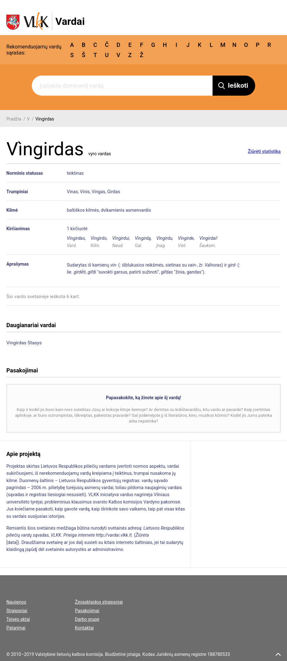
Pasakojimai (87, 610)
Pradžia (13, 118)
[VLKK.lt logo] (45, 21)
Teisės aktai (18, 619)
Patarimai (15, 627)
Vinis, (85, 191)
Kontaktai (84, 627)
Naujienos (16, 602)
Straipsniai (16, 610)
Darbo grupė (87, 619)
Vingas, (99, 191)
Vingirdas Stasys (24, 343)
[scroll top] (278, 654)
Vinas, (73, 191)
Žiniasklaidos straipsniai (99, 602)
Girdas (113, 191)
